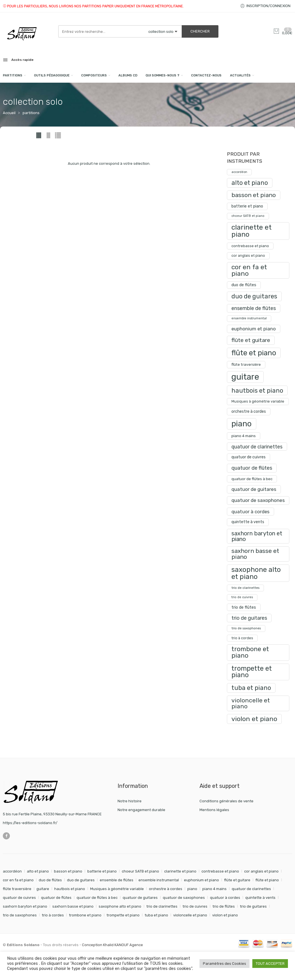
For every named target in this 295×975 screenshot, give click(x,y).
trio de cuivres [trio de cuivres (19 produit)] (242, 597)
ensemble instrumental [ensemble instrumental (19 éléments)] (158, 880)
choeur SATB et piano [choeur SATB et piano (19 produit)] (247, 216)
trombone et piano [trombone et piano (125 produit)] (250, 652)
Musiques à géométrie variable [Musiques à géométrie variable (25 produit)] (257, 401)
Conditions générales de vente (226, 801)
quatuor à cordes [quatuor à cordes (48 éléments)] (225, 897)
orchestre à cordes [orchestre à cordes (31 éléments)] (165, 889)
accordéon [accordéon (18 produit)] (239, 172)
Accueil (9, 113)
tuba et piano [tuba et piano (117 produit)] (251, 688)
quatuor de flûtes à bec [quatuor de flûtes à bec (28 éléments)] (97, 897)
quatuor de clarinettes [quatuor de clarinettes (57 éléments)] (251, 889)
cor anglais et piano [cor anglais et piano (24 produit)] (248, 255)
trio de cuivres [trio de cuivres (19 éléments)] (195, 906)
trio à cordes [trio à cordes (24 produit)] (242, 638)
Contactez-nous (206, 75)
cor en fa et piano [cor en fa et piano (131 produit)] (249, 270)
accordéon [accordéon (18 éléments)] (12, 871)
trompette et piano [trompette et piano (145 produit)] (251, 671)
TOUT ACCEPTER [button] (270, 963)
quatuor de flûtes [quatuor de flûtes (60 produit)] (251, 468)
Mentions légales (214, 810)
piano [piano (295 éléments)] (192, 889)
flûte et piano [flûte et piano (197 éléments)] (267, 880)
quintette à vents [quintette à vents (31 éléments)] (260, 897)
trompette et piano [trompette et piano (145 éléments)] (123, 915)
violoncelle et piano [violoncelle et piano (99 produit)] (250, 703)
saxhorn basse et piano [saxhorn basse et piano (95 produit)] (255, 553)
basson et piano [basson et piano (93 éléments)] (68, 871)
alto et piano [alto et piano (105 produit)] (249, 182)
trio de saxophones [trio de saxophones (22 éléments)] (20, 915)
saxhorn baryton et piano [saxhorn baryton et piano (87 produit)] (256, 536)
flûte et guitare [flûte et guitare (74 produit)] (250, 340)
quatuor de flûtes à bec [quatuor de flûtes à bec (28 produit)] (251, 479)
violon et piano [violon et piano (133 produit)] (254, 719)
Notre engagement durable (141, 810)
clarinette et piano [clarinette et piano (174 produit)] (251, 230)
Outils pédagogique (52, 75)
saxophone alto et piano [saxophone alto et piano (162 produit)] (256, 572)
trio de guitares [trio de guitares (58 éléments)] (253, 906)
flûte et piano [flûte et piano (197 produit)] (253, 352)
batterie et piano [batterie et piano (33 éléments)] (102, 871)
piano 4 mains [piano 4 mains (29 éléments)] (214, 889)
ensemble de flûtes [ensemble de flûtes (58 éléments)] (116, 880)
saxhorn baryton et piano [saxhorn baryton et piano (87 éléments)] (25, 906)
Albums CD (127, 75)
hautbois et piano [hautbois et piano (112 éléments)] (69, 889)
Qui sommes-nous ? (162, 75)
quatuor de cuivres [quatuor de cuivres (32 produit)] (248, 457)
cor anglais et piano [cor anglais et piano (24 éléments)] (261, 871)
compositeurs (94, 75)
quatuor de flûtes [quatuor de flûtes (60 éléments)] (56, 897)
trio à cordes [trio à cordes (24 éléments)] (53, 915)
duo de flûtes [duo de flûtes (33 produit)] (243, 285)
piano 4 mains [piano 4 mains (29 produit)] (243, 435)
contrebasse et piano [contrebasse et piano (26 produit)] (250, 246)
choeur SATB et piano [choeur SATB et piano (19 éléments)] (140, 871)
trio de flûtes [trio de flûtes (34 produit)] (243, 607)
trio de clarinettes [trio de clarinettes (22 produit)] (245, 588)
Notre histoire (130, 801)
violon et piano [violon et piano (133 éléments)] (225, 915)
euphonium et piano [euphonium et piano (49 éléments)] (201, 880)
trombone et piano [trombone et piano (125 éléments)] (85, 915)
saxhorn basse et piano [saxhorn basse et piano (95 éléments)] (73, 906)
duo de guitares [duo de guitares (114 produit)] (254, 296)
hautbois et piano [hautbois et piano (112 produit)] (257, 390)
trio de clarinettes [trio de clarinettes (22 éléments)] (161, 906)
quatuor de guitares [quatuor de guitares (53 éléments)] (140, 897)
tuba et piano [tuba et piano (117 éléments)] (156, 915)
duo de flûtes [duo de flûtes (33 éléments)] (50, 880)
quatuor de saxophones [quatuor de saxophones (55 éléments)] (184, 897)
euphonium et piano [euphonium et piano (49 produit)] (253, 329)
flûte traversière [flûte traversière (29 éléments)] (17, 889)
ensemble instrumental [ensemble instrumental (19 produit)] (249, 318)
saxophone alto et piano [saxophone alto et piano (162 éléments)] (120, 906)
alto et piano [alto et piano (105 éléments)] (38, 871)
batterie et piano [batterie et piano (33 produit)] (247, 206)
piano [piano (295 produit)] (241, 423)
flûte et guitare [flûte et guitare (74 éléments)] (237, 880)
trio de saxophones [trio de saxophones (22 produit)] (246, 628)
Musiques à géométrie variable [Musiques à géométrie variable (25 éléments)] (117, 889)
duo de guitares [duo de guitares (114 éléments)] (81, 880)
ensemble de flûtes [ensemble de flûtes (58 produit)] (253, 308)
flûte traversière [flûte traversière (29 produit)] (246, 364)
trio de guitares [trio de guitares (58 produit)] (249, 618)
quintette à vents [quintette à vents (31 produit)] (247, 521)
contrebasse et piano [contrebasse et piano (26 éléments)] (220, 871)
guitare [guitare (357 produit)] (245, 377)
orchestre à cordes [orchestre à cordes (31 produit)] (248, 411)
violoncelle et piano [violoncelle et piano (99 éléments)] (190, 915)
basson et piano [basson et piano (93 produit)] (253, 195)
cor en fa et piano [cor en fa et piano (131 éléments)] (18, 880)
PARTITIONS (12, 75)
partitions (31, 113)
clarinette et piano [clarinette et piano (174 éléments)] (180, 871)
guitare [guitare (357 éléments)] (42, 889)
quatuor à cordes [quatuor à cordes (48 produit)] (250, 511)
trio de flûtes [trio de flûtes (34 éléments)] (223, 906)
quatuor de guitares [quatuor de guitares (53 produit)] (253, 489)
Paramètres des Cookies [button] (224, 963)
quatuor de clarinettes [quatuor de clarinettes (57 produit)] (257, 447)
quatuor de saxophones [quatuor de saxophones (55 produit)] (258, 500)
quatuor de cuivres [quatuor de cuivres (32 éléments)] (19, 897)
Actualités (240, 75)
